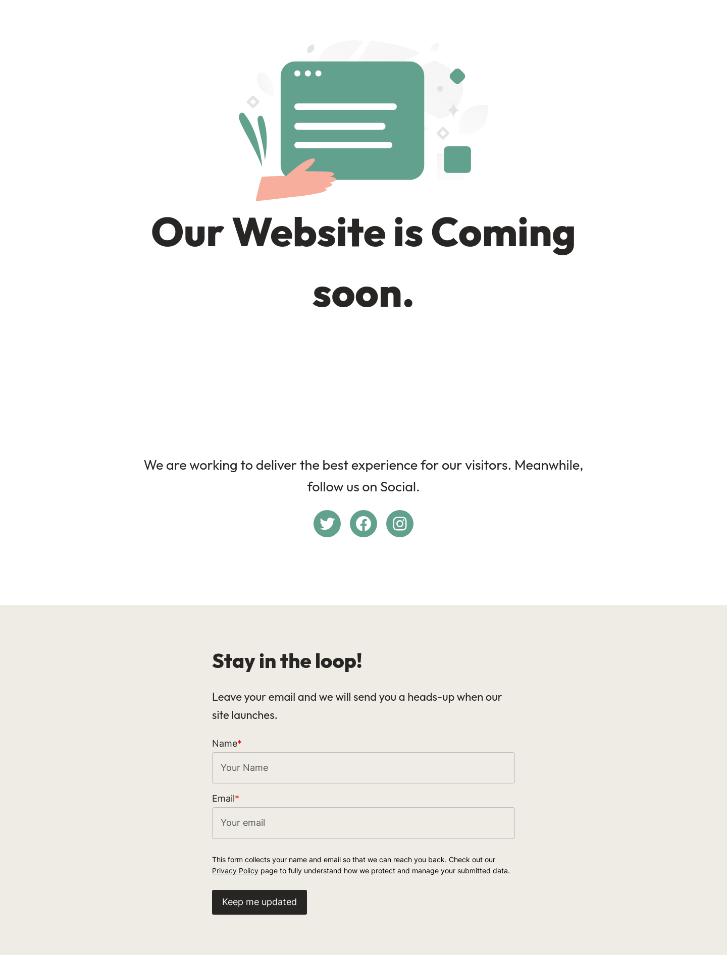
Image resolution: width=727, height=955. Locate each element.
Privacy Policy (235, 870)
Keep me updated (259, 901)
